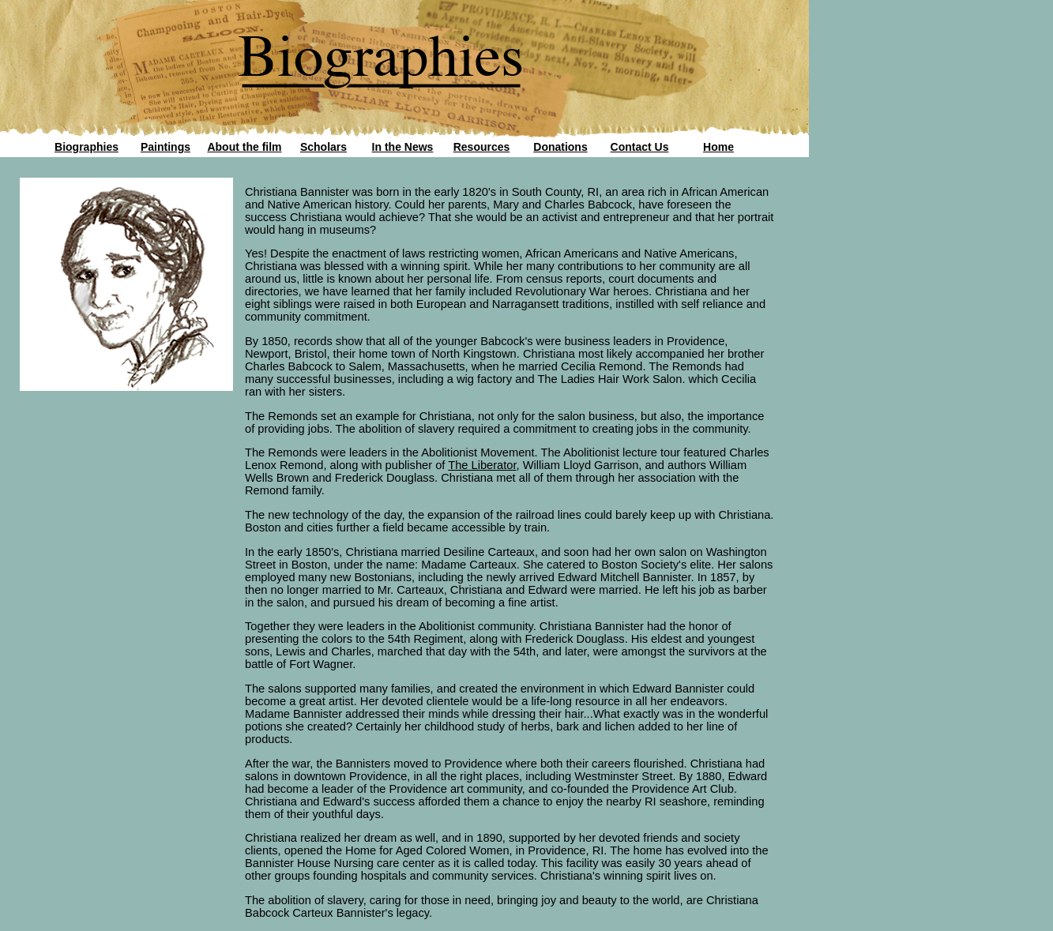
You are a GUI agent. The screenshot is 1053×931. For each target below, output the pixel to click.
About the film (244, 147)
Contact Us (640, 147)
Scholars (323, 147)
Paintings (165, 147)
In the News (403, 147)
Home (718, 147)
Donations (560, 147)
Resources (481, 147)
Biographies (86, 147)
